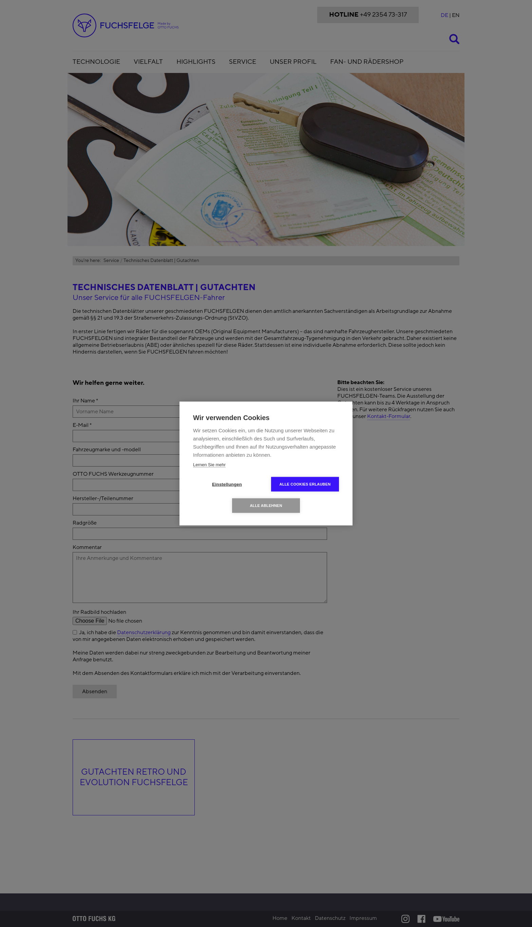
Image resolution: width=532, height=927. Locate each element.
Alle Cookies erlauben (305, 484)
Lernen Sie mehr (209, 464)
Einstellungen (227, 484)
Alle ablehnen (266, 506)
